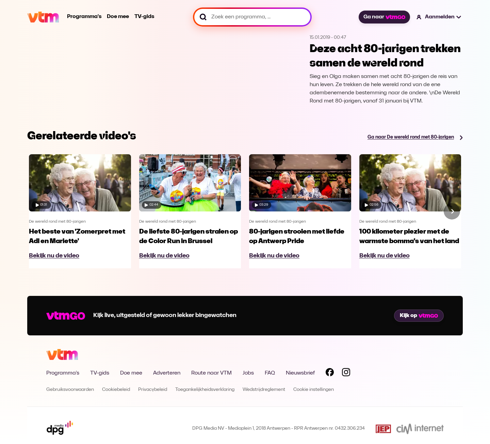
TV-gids (144, 16)
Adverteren (166, 373)
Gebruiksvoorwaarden (70, 389)
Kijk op (419, 315)
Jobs (248, 373)
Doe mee (118, 16)
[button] (439, 17)
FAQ (270, 373)
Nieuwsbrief (300, 373)
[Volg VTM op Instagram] (346, 373)
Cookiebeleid (116, 389)
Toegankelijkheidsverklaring (204, 389)
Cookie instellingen (313, 389)
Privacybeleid (152, 389)
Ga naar (384, 17)
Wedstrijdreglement (264, 389)
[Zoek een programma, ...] (252, 17)
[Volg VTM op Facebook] (330, 373)
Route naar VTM (211, 373)
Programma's (84, 16)
